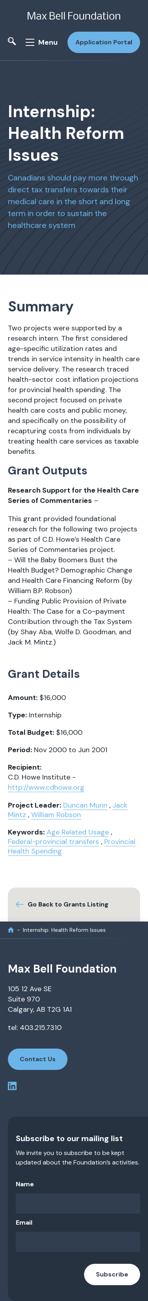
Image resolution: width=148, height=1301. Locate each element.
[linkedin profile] (12, 1087)
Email (24, 1222)
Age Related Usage (78, 832)
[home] (11, 930)
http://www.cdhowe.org (46, 787)
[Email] (78, 1242)
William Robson (56, 814)
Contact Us (38, 1059)
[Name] (78, 1203)
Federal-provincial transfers (53, 841)
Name (25, 1184)
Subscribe (112, 1274)
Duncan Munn (85, 805)
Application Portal (103, 42)
